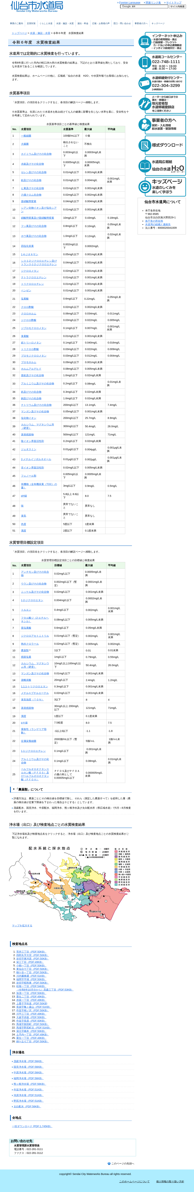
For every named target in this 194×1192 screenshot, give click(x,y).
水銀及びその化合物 (32, 163)
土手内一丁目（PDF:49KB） (32, 1034)
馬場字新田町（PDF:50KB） (32, 1024)
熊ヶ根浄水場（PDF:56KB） (30, 1083)
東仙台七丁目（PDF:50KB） (32, 968)
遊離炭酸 (26, 679)
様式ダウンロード (161, 145)
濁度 (23, 530)
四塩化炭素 (27, 246)
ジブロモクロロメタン (33, 328)
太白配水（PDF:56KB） (27, 1106)
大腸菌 (25, 143)
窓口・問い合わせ (122, 23)
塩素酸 (25, 298)
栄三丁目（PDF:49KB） (30, 962)
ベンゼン (26, 290)
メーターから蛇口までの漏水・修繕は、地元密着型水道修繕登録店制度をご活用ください (161, 104)
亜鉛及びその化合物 (32, 375)
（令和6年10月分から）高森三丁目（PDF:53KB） (45, 989)
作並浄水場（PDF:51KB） (29, 1089)
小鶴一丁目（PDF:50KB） (31, 965)
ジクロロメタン (30, 270)
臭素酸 (25, 336)
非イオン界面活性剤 (32, 467)
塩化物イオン (28, 418)
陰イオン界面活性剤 (32, 441)
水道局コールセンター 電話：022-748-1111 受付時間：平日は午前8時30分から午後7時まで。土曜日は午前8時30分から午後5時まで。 (161, 62)
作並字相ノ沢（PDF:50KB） (32, 1010)
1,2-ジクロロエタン (32, 600)
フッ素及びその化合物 (33, 226)
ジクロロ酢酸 (28, 320)
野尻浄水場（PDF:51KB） (29, 1100)
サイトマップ (173, 2)
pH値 (24, 495)
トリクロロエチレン (32, 283)
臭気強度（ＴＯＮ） (32, 699)
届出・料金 (82, 23)
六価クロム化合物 (31, 194)
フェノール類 (28, 475)
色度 (23, 524)
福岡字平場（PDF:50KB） (31, 979)
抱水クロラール (30, 643)
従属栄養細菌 (28, 741)
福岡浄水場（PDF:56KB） (29, 1078)
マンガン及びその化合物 (35, 411)
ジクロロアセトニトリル (35, 635)
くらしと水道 (45, 23)
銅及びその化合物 (31, 398)
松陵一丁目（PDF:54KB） (31, 986)
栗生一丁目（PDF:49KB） (31, 1038)
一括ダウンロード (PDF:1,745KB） (32, 1126)
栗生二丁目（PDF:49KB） (31, 996)
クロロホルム (28, 313)
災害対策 (31, 23)
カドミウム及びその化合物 (36, 153)
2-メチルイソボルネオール (36, 459)
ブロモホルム (28, 362)
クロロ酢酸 (27, 307)
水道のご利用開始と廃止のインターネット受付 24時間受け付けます (161, 42)
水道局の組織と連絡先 (158, 224)
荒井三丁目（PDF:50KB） (31, 951)
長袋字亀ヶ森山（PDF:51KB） (34, 1006)
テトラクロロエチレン (33, 277)
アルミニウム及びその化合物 (37, 383)
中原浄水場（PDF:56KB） (29, 1072)
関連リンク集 (153, 2)
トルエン (26, 609)
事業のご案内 (16, 23)
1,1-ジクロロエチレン (33, 750)
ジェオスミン (28, 449)
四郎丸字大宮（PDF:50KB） (32, 955)
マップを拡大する (22, 925)
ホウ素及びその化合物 (33, 236)
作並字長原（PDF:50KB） (31, 1020)
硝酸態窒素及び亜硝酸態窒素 (37, 217)
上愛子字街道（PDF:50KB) (31, 1003)
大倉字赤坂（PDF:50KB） (31, 1017)
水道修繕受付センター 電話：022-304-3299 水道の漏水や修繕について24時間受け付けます (161, 83)
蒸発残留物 (27, 434)
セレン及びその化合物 (33, 172)
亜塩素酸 (26, 627)
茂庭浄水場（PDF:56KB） (29, 1061)
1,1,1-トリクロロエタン (34, 686)
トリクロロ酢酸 (30, 349)
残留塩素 (26, 656)
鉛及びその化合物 (31, 180)
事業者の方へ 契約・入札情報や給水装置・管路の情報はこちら (161, 124)
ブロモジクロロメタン (33, 355)
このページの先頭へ (122, 1163)
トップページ (19, 33)
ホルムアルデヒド (31, 368)
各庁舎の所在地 (154, 220)
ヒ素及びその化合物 (32, 188)
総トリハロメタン (31, 342)
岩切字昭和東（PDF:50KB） (32, 982)
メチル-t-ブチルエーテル (35, 693)
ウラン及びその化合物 (33, 583)
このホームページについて (134, 1181)
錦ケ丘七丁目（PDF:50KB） (32, 1041)
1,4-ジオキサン (29, 254)
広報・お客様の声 (101, 23)
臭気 (23, 515)
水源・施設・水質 (40, 33)
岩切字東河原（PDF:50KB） (32, 958)
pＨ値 (24, 722)
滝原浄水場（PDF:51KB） (29, 1095)
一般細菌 (26, 135)
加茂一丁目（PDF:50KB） (31, 993)
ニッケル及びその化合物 (35, 591)
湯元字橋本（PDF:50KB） (31, 1031)
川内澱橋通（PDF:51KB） (31, 975)
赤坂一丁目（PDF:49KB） (31, 1000)
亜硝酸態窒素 (28, 201)
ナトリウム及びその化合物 (36, 404)
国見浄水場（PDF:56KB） (29, 1066)
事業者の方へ (141, 23)
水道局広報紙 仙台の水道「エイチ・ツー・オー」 (161, 166)
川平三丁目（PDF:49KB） (31, 1013)
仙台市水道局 (44, 6)
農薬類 (25, 650)
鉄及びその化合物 (31, 391)
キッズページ (158, 23)
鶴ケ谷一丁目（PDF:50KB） (32, 972)
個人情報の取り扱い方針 (170, 1181)
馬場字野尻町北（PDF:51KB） (34, 1027)
